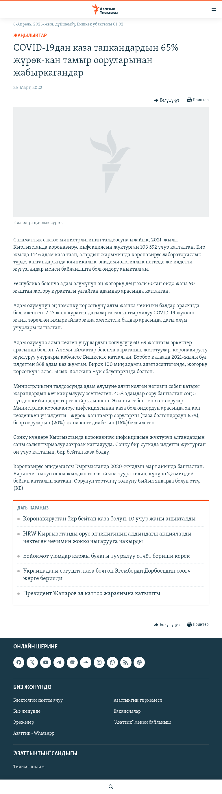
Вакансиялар (127, 711)
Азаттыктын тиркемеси (138, 700)
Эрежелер (23, 722)
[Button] (167, 100)
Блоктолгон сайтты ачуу (38, 700)
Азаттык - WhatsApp (34, 733)
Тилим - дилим (29, 767)
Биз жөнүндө (26, 711)
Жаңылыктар (30, 35)
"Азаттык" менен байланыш (142, 722)
